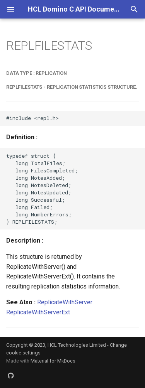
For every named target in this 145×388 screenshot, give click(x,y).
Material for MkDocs (53, 361)
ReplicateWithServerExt (38, 312)
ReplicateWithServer (64, 302)
